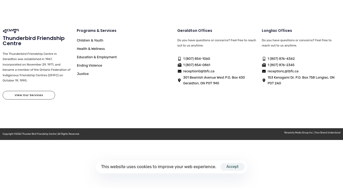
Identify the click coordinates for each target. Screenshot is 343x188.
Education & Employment (97, 57)
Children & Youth (90, 40)
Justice (82, 74)
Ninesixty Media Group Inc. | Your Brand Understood (312, 132)
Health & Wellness (91, 49)
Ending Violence (89, 65)
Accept (232, 166)
